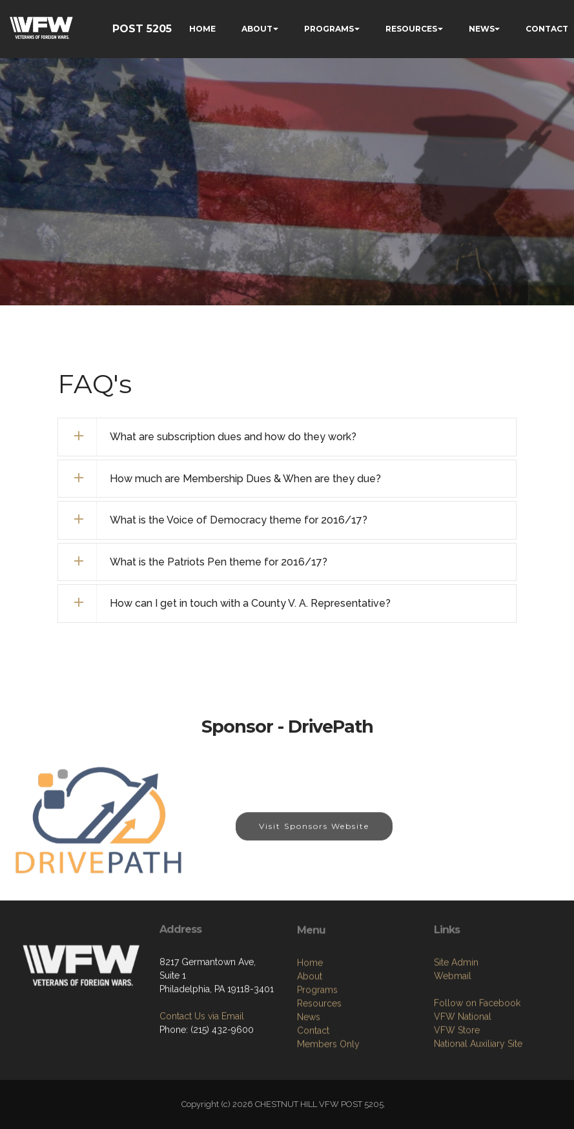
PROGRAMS (329, 29)
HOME (202, 29)
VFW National (462, 1057)
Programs (317, 1034)
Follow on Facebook (477, 1043)
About (309, 1020)
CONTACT (547, 29)
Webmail (452, 1016)
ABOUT (256, 29)
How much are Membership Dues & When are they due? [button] (245, 479)
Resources (319, 1048)
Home (310, 1007)
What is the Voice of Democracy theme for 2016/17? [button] (238, 520)
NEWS (482, 29)
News (308, 1061)
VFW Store (457, 1070)
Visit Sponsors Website (314, 835)
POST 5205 (142, 29)
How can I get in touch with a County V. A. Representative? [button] (250, 603)
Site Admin (456, 1002)
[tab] (287, 437)
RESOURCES (411, 29)
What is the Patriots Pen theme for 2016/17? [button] (218, 562)
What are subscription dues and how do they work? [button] (233, 437)
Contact (313, 1075)
